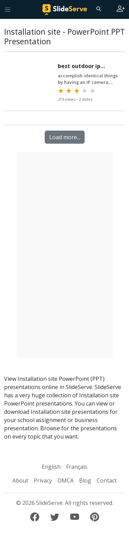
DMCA (65, 480)
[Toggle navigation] (7, 9)
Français (76, 467)
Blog (85, 480)
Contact (107, 480)
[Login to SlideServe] (120, 9)
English (51, 467)
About (20, 480)
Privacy (43, 480)
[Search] (98, 8)
